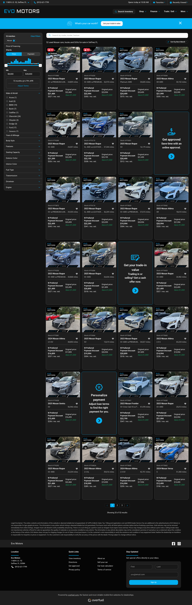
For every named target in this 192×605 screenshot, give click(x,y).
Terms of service (104, 570)
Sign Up (153, 582)
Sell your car (102, 562)
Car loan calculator (105, 566)
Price (14, 54)
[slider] (6, 65)
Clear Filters (35, 36)
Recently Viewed (178, 2)
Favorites (158, 2)
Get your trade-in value (111, 23)
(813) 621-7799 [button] (41, 2)
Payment (31, 54)
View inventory (75, 558)
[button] (17, 2)
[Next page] (127, 505)
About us (101, 558)
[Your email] (153, 574)
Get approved (74, 566)
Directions (73, 562)
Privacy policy (74, 570)
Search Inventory (124, 11)
